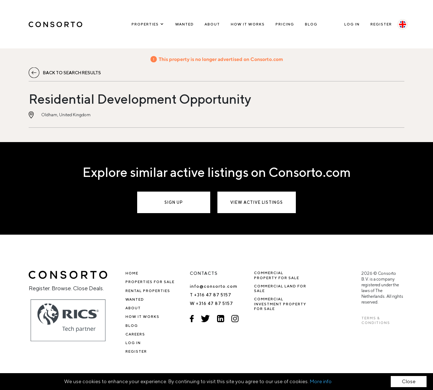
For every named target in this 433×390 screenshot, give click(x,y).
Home (131, 273)
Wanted (184, 24)
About (212, 24)
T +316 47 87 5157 (210, 294)
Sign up (173, 202)
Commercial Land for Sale (280, 288)
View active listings (256, 202)
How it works (248, 24)
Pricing (284, 24)
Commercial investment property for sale (280, 304)
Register (381, 24)
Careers (135, 334)
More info (321, 381)
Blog (311, 24)
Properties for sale (149, 281)
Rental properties (147, 290)
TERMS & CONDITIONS (375, 320)
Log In (352, 24)
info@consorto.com (213, 286)
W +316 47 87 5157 (211, 303)
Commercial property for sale (276, 275)
